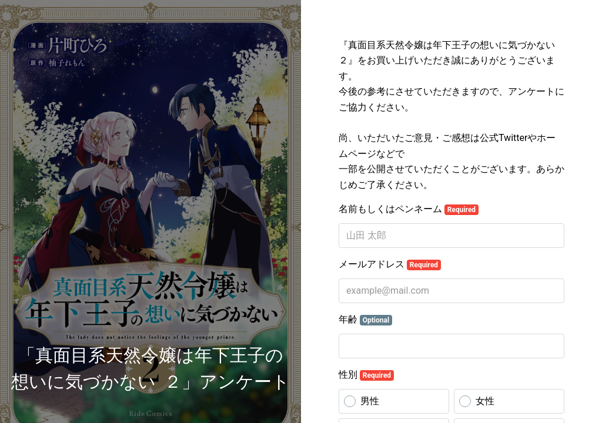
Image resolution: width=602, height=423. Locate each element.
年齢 (365, 319)
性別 (366, 375)
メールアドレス (390, 264)
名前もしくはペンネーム (409, 209)
